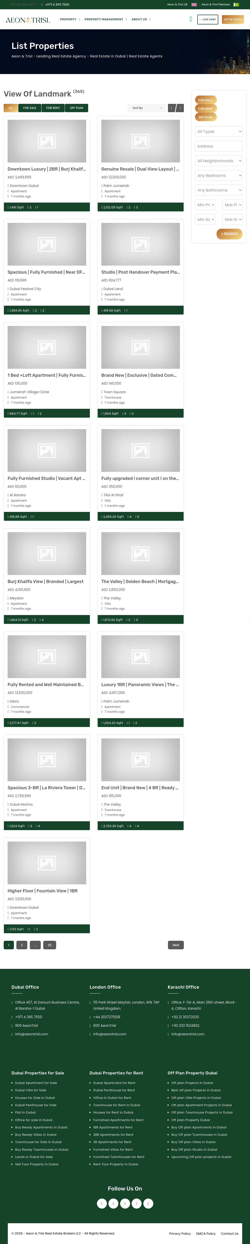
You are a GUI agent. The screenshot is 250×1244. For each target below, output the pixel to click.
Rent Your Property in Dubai (115, 1164)
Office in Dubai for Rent (112, 1097)
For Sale (29, 108)
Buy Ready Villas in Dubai (36, 1134)
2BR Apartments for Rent (113, 1134)
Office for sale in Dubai (33, 1120)
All (11, 108)
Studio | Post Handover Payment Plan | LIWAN (148, 272)
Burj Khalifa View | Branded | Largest (45, 581)
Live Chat (208, 19)
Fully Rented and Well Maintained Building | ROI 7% (60, 684)
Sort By (138, 108)
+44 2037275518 (106, 1017)
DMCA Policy (206, 1233)
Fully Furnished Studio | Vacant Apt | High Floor (57, 478)
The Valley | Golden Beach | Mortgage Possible (149, 581)
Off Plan (76, 108)
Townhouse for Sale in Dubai (38, 1142)
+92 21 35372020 (185, 1017)
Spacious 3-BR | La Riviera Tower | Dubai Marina (57, 787)
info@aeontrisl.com (31, 1034)
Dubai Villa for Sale (30, 1090)
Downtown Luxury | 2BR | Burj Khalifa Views (53, 169)
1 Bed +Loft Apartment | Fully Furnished (49, 375)
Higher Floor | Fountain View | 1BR (43, 891)
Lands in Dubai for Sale (34, 1157)
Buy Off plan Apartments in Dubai (198, 1127)
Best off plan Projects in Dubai (195, 1090)
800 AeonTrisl (26, 1025)
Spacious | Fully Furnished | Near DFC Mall (51, 272)
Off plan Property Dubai (190, 1120)
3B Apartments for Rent (112, 1142)
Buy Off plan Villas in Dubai (193, 1142)
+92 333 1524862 (185, 1025)
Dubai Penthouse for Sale (35, 1105)
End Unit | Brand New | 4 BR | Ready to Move (146, 787)
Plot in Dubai (25, 1112)
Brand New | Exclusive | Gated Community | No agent (156, 375)
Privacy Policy (180, 1233)
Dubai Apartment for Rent (114, 1083)
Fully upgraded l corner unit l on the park (144, 478)
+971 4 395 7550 (55, 4)
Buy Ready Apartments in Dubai (41, 1127)
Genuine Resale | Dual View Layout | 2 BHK (145, 169)
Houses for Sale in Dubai (35, 1097)
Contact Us (230, 1233)
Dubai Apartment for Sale (36, 1083)
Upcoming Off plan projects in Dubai (201, 1157)
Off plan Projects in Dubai (192, 1083)
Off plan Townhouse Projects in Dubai (202, 1112)
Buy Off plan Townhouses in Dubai (199, 1134)
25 (50, 945)
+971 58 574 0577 (20, 4)
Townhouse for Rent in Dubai (116, 1105)
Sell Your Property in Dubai (36, 1164)
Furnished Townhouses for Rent (119, 1157)
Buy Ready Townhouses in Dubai (41, 1149)
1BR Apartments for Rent (113, 1127)
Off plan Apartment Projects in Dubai (201, 1105)
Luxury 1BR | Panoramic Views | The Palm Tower (150, 684)
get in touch (233, 19)
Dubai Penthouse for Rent (114, 1090)
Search (229, 234)
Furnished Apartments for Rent (118, 1120)
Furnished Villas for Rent (113, 1149)
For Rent (53, 108)
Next (176, 945)
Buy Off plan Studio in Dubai (194, 1149)
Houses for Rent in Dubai (113, 1112)
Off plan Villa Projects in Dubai (196, 1097)
